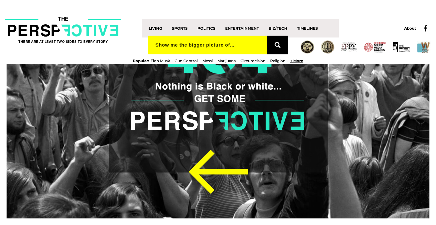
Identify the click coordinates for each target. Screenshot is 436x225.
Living (155, 28)
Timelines (307, 28)
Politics (206, 28)
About (410, 28)
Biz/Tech (278, 28)
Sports (180, 28)
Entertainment (242, 28)
